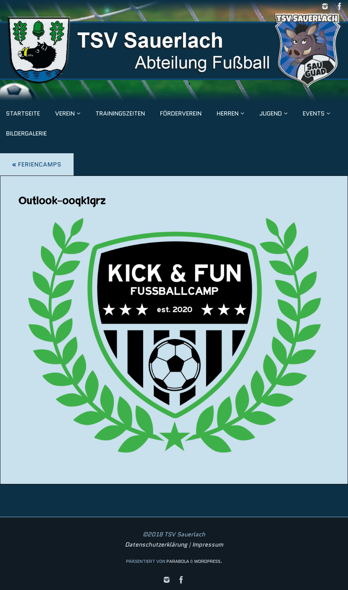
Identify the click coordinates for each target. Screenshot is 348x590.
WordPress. (208, 561)
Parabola (177, 561)
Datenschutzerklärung (156, 544)
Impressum (207, 544)
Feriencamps (37, 164)
